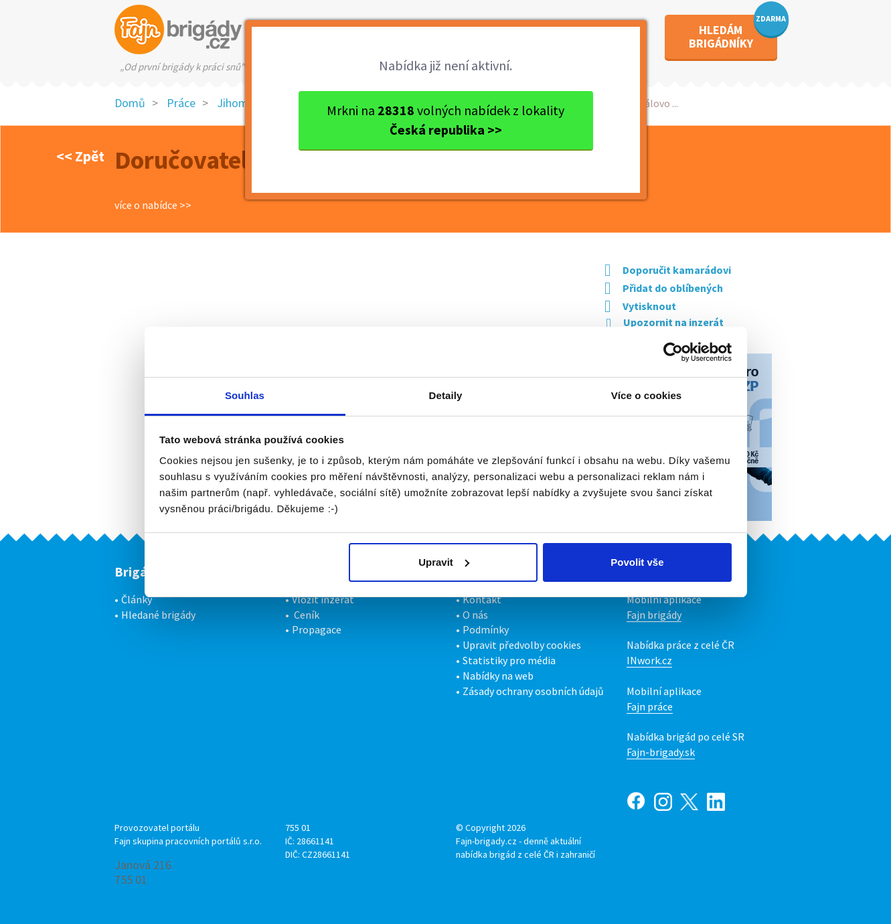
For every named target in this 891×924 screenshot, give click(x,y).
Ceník (306, 614)
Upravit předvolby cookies (522, 644)
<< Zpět (80, 156)
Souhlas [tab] (244, 395)
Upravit (443, 562)
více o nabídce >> (152, 205)
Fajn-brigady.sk (661, 752)
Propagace (316, 629)
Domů (129, 102)
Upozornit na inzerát (665, 322)
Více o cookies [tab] (646, 395)
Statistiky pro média (509, 660)
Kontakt (482, 599)
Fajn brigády (654, 614)
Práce (181, 102)
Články (136, 599)
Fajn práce (650, 706)
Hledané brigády (158, 614)
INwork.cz (649, 660)
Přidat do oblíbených (663, 288)
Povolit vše (637, 562)
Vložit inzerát (323, 599)
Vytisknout (640, 306)
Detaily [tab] (446, 395)
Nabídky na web (498, 675)
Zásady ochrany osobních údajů (533, 691)
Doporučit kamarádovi (667, 270)
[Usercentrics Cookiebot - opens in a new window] (673, 352)
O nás (475, 614)
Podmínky (486, 629)
